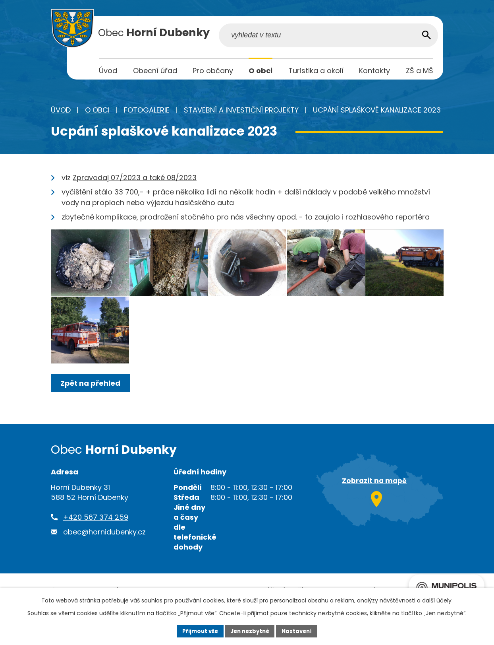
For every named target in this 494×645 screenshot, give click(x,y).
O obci (97, 112)
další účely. (437, 600)
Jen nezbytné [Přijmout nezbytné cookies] (250, 631)
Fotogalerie (147, 112)
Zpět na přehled (92, 411)
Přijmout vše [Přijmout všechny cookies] (197, 631)
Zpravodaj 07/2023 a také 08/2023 (135, 180)
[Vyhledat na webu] (382, 37)
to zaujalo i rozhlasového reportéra (367, 219)
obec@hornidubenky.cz (104, 559)
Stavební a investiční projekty (241, 112)
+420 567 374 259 (95, 545)
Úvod (61, 112)
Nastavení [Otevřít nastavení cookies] (299, 631)
